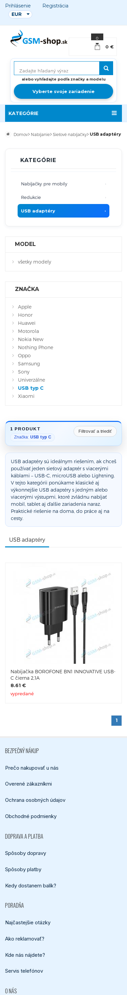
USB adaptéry (38, 210)
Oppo (24, 355)
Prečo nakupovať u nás (32, 767)
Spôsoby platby (23, 869)
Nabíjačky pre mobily (44, 183)
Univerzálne (31, 380)
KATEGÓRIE (23, 113)
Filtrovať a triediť (95, 431)
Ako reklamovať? (24, 938)
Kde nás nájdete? (25, 954)
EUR (17, 14)
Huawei (27, 323)
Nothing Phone (35, 347)
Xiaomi (26, 396)
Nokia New (30, 339)
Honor (25, 315)
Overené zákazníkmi (28, 784)
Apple (24, 307)
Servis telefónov (24, 971)
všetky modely (34, 262)
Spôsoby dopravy (25, 853)
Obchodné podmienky (31, 816)
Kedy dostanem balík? (30, 885)
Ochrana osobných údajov (35, 800)
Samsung (29, 363)
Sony (23, 372)
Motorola (28, 331)
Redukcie (31, 197)
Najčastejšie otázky (27, 922)
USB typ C (31, 388)
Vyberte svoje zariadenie (63, 91)
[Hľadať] (106, 68)
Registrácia (55, 6)
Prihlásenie (18, 6)
